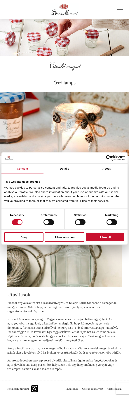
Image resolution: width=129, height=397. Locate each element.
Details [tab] (64, 168)
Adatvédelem (114, 388)
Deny (23, 236)
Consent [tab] (22, 168)
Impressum (72, 388)
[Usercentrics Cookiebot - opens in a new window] (109, 158)
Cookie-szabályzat (92, 388)
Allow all (105, 236)
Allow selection (64, 236)
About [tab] (106, 168)
